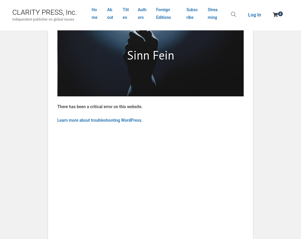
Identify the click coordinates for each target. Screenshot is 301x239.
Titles (126, 13)
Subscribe (192, 13)
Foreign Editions (163, 13)
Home (95, 13)
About (110, 13)
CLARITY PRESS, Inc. (44, 12)
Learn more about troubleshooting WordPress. (100, 120)
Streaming (213, 13)
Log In (254, 15)
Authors (142, 13)
